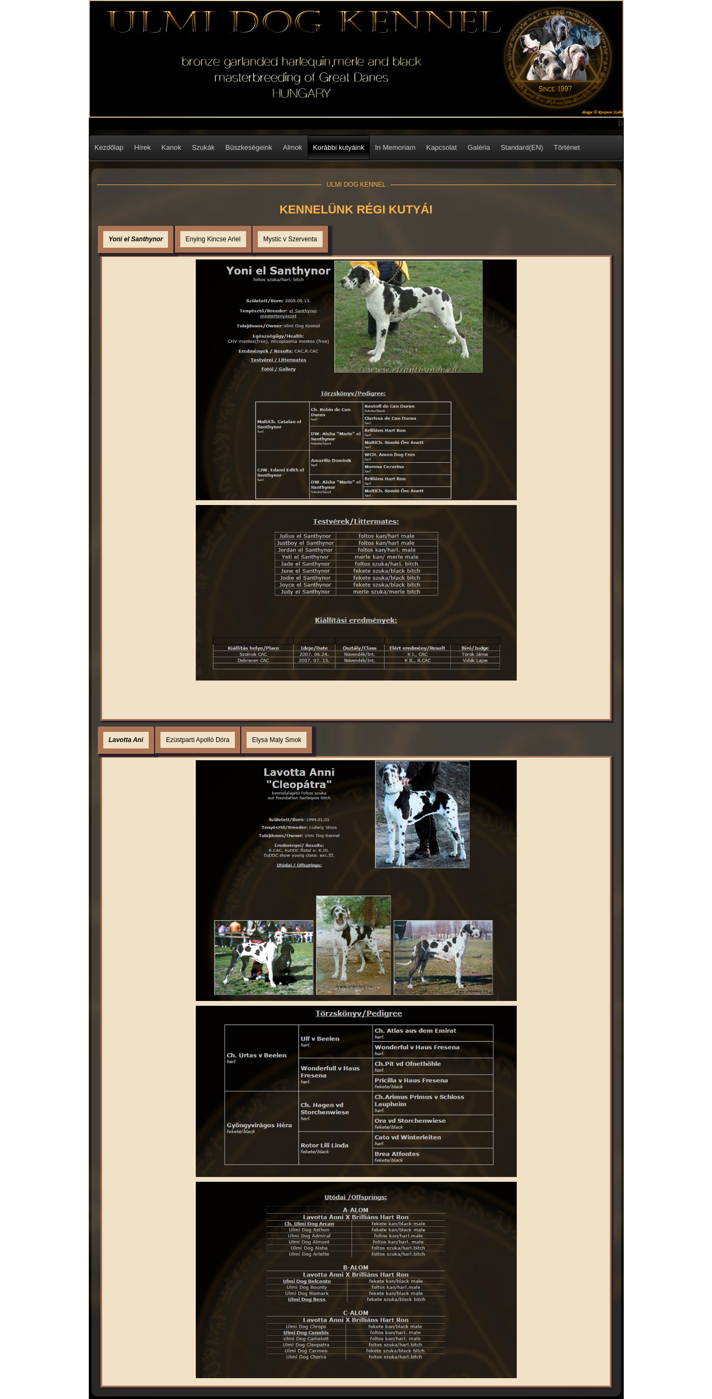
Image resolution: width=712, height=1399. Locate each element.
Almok (292, 147)
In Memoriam (395, 147)
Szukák (203, 147)
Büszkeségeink (248, 147)
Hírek (142, 147)
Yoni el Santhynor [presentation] (136, 239)
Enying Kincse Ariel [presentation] (213, 239)
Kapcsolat (441, 147)
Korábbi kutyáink (338, 147)
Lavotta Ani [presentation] (126, 740)
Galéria (479, 147)
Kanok (171, 147)
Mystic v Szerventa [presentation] (290, 239)
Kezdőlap (109, 147)
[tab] (136, 239)
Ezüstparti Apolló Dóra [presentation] (197, 740)
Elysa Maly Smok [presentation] (276, 740)
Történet (566, 147)
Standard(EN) (522, 147)
